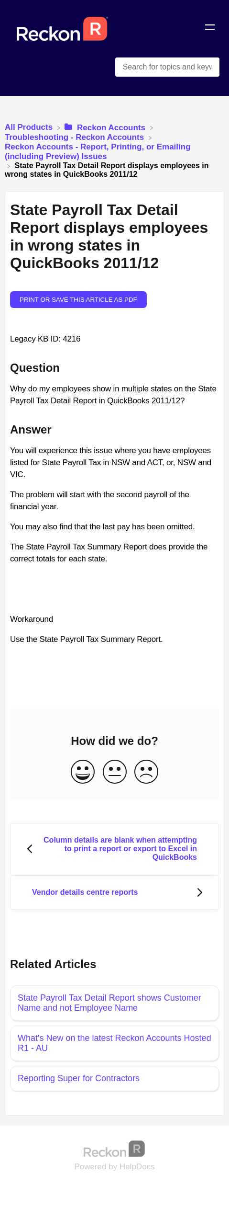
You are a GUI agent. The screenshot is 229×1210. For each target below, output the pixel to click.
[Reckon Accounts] (106, 127)
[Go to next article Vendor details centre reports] (114, 892)
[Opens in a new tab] (115, 1148)
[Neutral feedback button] (115, 772)
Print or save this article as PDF (78, 299)
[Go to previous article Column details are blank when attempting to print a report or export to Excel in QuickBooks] (114, 849)
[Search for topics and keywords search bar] (167, 67)
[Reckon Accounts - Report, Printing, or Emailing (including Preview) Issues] (114, 151)
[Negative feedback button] (146, 772)
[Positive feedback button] (83, 772)
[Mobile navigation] (210, 29)
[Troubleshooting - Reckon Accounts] (75, 137)
